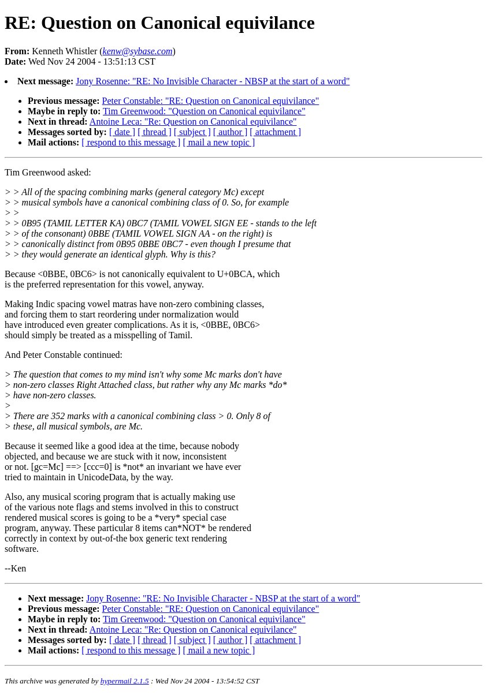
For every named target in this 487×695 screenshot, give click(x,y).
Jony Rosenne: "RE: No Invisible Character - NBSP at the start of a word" (213, 81)
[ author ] (230, 132)
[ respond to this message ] (130, 142)
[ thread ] (154, 132)
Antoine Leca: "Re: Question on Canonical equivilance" (193, 121)
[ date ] (122, 132)
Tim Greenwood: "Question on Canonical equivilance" (204, 111)
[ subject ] (192, 132)
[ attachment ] (275, 132)
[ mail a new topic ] (219, 142)
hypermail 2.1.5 (125, 681)
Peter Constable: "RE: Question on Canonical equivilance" (210, 101)
